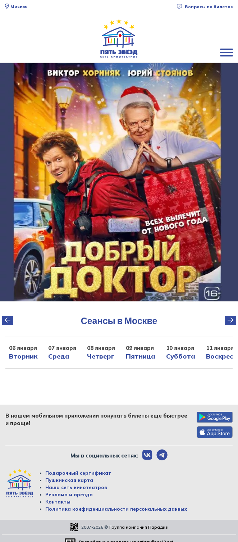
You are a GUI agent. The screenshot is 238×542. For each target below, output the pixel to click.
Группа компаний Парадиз (138, 527)
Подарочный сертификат (78, 473)
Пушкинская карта (69, 480)
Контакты (57, 502)
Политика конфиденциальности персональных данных (116, 509)
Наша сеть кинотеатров (76, 487)
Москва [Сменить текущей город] (16, 6)
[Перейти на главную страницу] (119, 38)
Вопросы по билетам (205, 6)
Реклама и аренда (69, 494)
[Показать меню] (227, 52)
